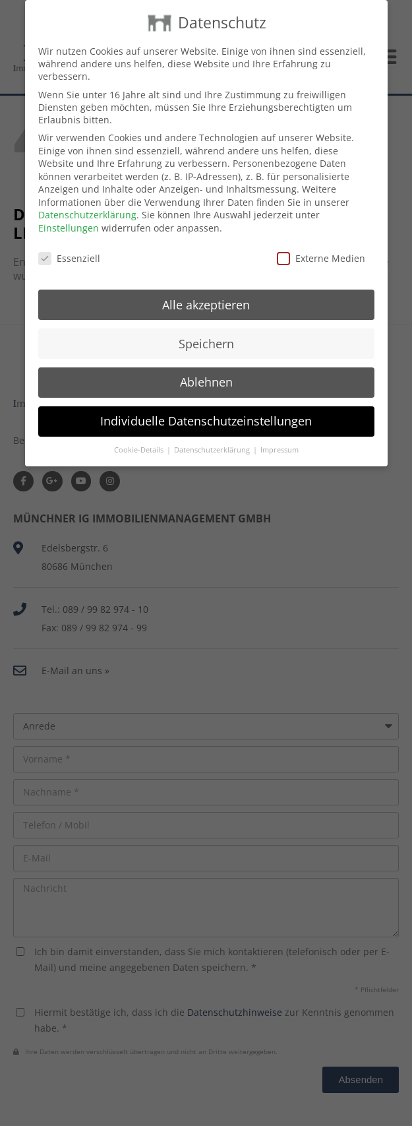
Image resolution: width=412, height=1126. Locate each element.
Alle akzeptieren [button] (206, 291)
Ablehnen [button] (206, 369)
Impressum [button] (279, 436)
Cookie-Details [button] (139, 436)
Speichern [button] (206, 330)
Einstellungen (68, 214)
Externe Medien (321, 244)
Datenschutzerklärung (87, 201)
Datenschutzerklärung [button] (213, 436)
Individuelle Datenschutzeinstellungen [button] (206, 408)
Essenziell (69, 244)
